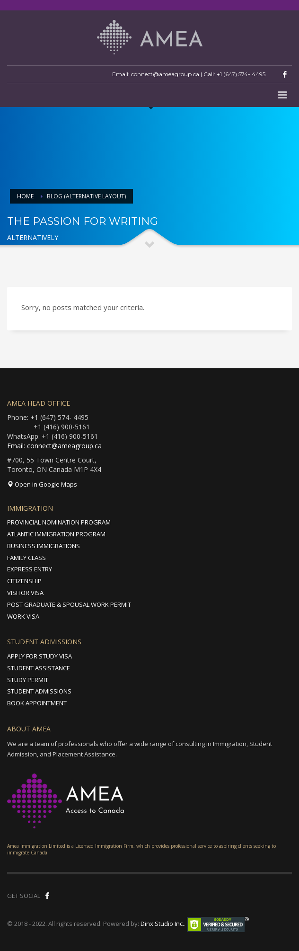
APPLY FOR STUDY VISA (39, 656)
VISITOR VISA (25, 592)
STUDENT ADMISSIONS (39, 691)
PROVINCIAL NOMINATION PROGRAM (59, 522)
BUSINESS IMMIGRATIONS (43, 546)
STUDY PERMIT (27, 679)
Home (25, 196)
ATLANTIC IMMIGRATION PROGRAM (56, 534)
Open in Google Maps (42, 484)
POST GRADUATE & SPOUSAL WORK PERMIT (69, 604)
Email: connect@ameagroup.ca (54, 445)
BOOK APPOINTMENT (37, 703)
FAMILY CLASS (26, 557)
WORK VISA (23, 616)
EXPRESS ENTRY (29, 569)
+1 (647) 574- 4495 (241, 74)
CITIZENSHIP (24, 581)
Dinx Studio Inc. (162, 923)
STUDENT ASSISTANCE (38, 668)
